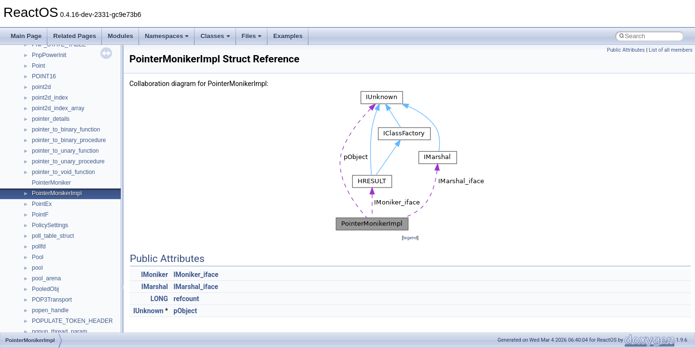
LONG (159, 299)
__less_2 (43, 312)
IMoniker (154, 274)
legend (410, 237)
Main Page (26, 36)
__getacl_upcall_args (59, 195)
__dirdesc (44, 57)
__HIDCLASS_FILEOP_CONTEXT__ (80, 259)
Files (252, 36)
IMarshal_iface (196, 286)
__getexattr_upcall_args (63, 217)
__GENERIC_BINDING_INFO (70, 185)
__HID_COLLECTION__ (63, 249)
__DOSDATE (49, 68)
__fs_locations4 (52, 163)
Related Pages (74, 36)
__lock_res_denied (56, 323)
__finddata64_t (51, 132)
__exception (47, 89)
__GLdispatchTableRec (62, 227)
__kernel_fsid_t (51, 291)
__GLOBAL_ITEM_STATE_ (67, 238)
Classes (215, 36)
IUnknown (148, 311)
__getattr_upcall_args (59, 206)
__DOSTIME (48, 78)
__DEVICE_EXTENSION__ (67, 47)
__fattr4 (42, 121)
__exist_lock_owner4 (59, 100)
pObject (185, 311)
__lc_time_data (51, 302)
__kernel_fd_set (52, 280)
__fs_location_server (58, 153)
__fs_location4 (50, 142)
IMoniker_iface (196, 274)
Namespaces (167, 36)
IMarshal (154, 286)
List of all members (671, 50)
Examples (288, 36)
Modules (120, 36)
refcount (186, 299)
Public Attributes (626, 50)
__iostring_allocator (57, 270)
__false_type (48, 110)
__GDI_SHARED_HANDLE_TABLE (78, 174)
